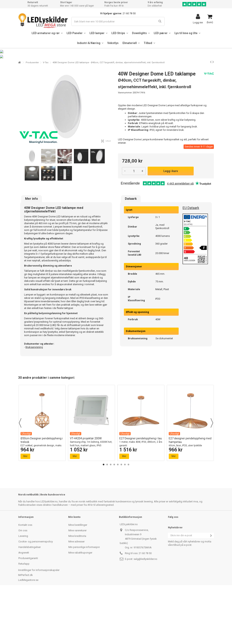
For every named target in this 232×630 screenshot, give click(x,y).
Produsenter (32, 101)
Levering (23, 574)
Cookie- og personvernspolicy (35, 580)
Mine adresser (76, 580)
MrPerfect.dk (25, 613)
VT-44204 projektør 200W (91, 481)
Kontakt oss (25, 563)
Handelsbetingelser (29, 585)
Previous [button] (20, 462)
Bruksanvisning (34, 385)
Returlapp (23, 602)
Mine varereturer (77, 569)
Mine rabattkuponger (80, 591)
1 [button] (103, 503)
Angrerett (23, 591)
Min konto (74, 555)
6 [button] (121, 503)
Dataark (131, 237)
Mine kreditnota (77, 574)
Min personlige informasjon (84, 585)
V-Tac (46, 101)
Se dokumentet (164, 377)
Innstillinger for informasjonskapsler (38, 608)
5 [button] (118, 503)
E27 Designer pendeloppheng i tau (140, 481)
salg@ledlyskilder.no (145, 597)
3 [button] (110, 503)
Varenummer (125, 131)
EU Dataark (191, 247)
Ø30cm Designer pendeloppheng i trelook (42, 483)
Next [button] (211, 462)
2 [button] (107, 503)
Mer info (31, 237)
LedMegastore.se (28, 618)
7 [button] (125, 503)
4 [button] (114, 503)
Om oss (22, 569)
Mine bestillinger (77, 563)
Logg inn (198, 22)
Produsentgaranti (28, 597)
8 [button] (128, 503)
